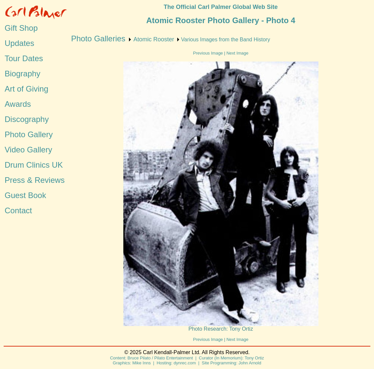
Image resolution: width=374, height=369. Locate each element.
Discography (27, 119)
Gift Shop (21, 27)
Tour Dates (24, 58)
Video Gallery (28, 149)
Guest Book (25, 195)
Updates (19, 43)
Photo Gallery (29, 134)
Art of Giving (26, 88)
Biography (22, 73)
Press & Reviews (34, 180)
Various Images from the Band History (225, 39)
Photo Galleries (98, 38)
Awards (18, 104)
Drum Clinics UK (34, 164)
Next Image (237, 53)
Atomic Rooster (153, 39)
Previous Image (208, 53)
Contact (18, 210)
